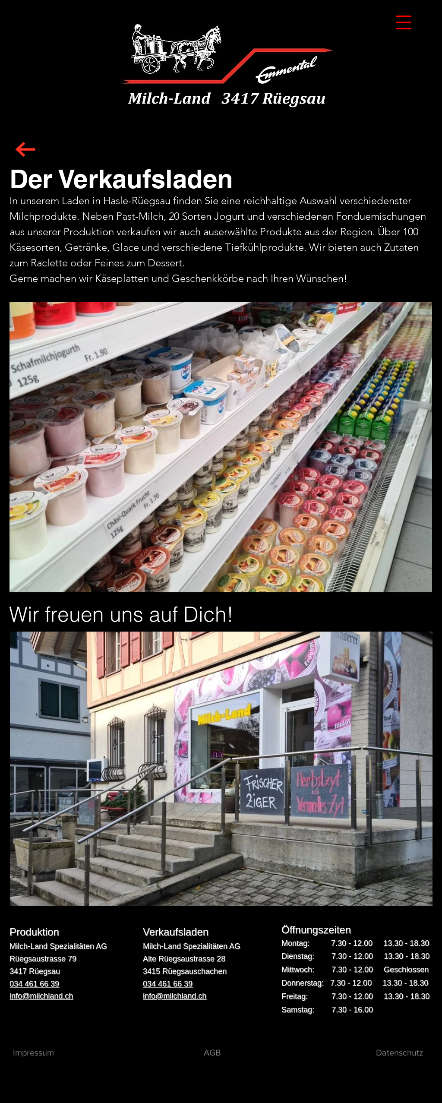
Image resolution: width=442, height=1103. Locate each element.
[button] (403, 22)
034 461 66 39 (34, 984)
